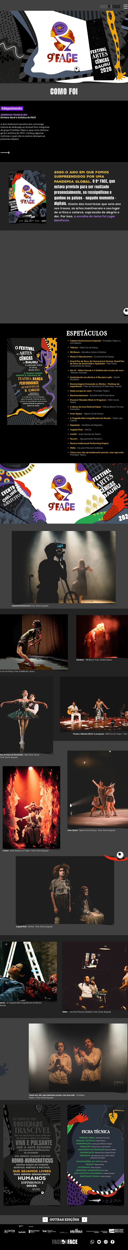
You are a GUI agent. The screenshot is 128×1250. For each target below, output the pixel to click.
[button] (126, 7)
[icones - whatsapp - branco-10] (92, 1242)
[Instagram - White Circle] (106, 1242)
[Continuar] (45, 1219)
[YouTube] (99, 1242)
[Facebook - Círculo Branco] (112, 1242)
